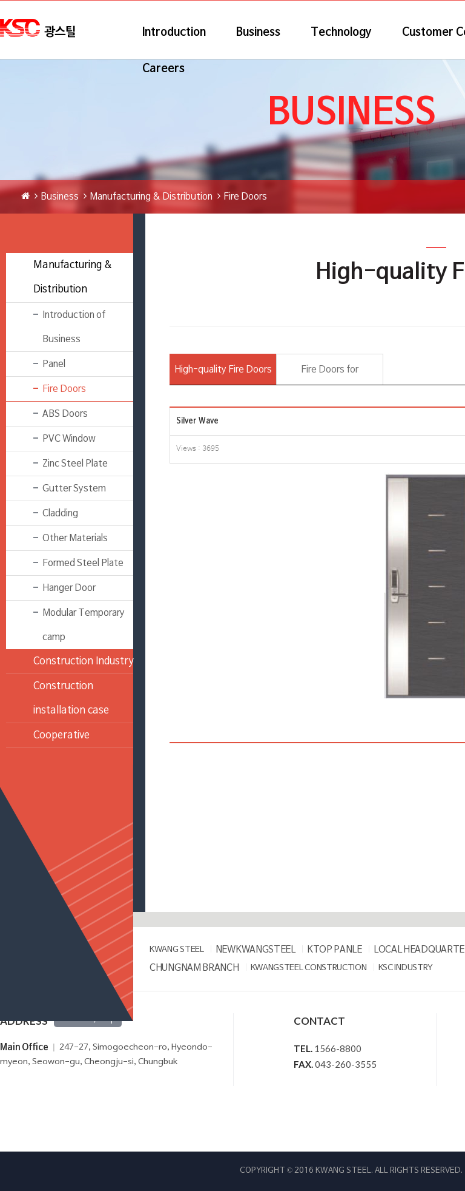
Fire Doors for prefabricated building (329, 375)
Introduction (174, 32)
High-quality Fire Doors (223, 369)
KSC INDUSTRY (405, 968)
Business (258, 32)
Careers (163, 69)
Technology (341, 32)
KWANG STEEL (177, 949)
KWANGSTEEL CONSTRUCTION (309, 968)
